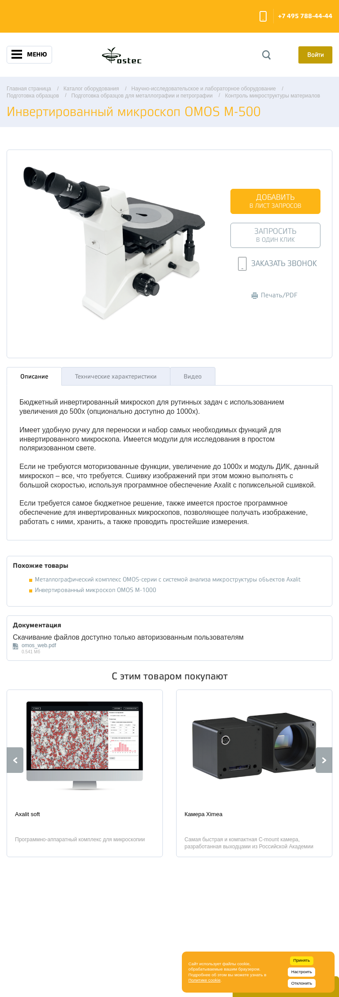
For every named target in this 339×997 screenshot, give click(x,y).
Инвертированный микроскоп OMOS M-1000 (95, 588)
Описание (34, 374)
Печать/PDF (275, 295)
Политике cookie (204, 980)
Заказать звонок (263, 16)
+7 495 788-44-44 (305, 16)
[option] (85, 771)
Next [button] (324, 758)
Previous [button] (15, 758)
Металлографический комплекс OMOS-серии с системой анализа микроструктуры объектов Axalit (168, 577)
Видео (193, 374)
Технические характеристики (116, 374)
